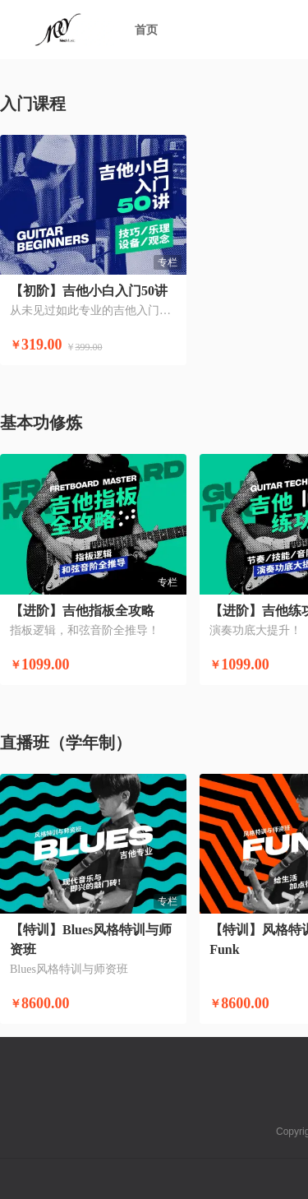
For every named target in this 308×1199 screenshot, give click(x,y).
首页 (146, 29)
